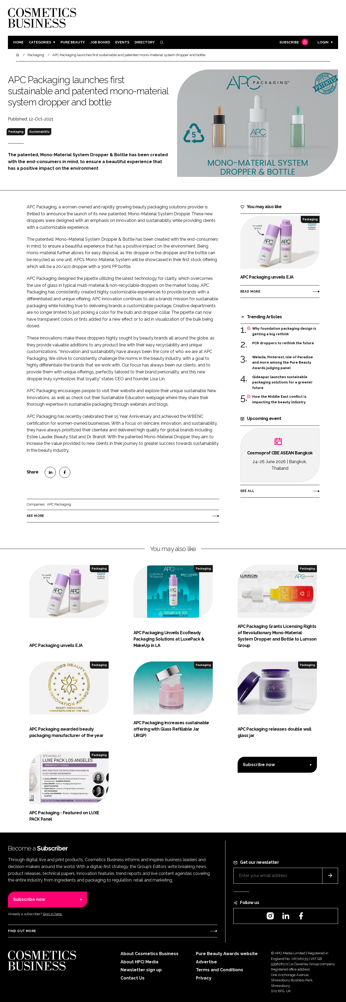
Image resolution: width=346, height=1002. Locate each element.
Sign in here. (52, 914)
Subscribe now (259, 764)
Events (122, 42)
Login (323, 42)
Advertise (206, 961)
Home (18, 42)
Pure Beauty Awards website (227, 953)
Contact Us (133, 978)
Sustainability (39, 131)
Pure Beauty (73, 42)
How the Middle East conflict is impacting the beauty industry (279, 399)
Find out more (22, 931)
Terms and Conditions (219, 969)
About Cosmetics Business (149, 953)
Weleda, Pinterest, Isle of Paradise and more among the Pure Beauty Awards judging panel (282, 363)
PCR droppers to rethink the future (283, 343)
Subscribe (293, 42)
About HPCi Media (139, 961)
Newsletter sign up (141, 969)
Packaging (16, 131)
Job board (100, 42)
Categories (40, 42)
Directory (145, 42)
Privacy (203, 978)
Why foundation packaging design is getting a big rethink (284, 331)
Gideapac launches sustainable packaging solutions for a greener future (282, 382)
